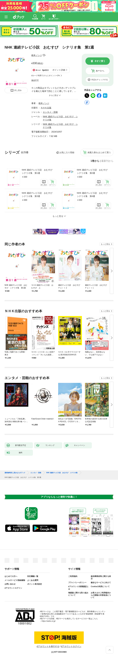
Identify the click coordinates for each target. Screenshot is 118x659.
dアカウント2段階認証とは (78, 587)
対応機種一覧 (32, 576)
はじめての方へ (11, 576)
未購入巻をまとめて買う (99, 152)
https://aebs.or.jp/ (49, 621)
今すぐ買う (100, 61)
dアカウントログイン (13, 588)
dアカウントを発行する (48, 646)
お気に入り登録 (66, 152)
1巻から (95, 161)
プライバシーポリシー (77, 582)
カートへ (100, 71)
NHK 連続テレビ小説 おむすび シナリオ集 (61, 472)
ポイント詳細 (58, 70)
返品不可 (35, 80)
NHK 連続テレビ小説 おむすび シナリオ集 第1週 (38, 171)
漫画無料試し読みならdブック (15, 472)
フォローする (44, 55)
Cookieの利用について (100, 586)
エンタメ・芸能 (50, 112)
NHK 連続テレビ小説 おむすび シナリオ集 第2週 (93, 171)
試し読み (18, 90)
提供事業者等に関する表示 (101, 577)
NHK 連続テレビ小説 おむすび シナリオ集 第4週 (93, 194)
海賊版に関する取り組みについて (78, 594)
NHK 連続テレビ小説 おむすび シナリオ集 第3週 (38, 194)
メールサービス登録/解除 (15, 580)
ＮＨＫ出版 (46, 107)
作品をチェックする (99, 80)
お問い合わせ (10, 584)
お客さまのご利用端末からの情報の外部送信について (101, 595)
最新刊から (107, 161)
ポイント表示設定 (34, 584)
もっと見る (105, 244)
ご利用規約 (72, 576)
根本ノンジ (36, 55)
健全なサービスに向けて (101, 582)
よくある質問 (32, 580)
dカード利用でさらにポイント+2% (45, 75)
